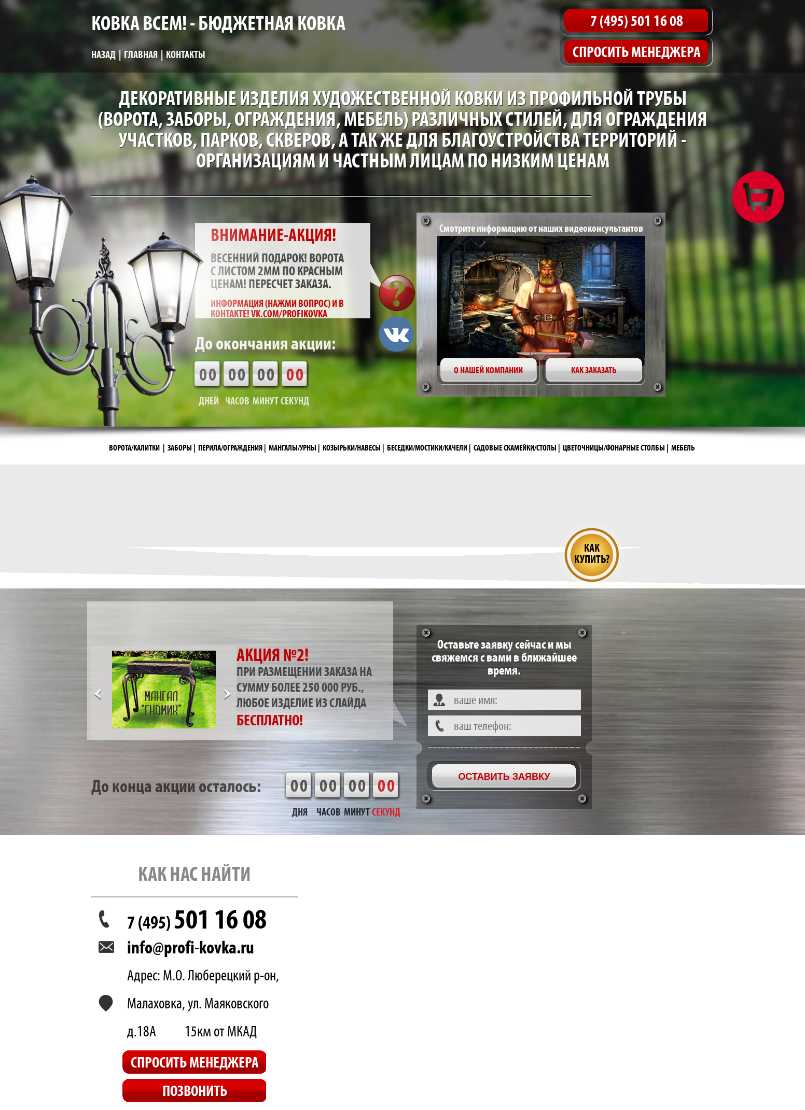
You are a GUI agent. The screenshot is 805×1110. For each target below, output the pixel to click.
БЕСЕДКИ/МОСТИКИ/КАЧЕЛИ (427, 448)
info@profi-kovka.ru (190, 947)
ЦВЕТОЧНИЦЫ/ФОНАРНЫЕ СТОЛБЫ (614, 448)
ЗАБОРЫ (180, 448)
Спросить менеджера (637, 51)
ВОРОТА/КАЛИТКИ (134, 448)
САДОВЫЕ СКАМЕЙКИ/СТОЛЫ (515, 448)
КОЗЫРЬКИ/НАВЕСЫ (352, 448)
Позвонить (194, 1090)
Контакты (185, 54)
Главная (141, 54)
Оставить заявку (504, 776)
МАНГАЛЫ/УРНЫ (292, 448)
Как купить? (591, 553)
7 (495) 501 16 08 (636, 20)
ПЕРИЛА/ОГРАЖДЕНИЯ (230, 448)
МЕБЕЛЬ (683, 448)
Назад (103, 54)
